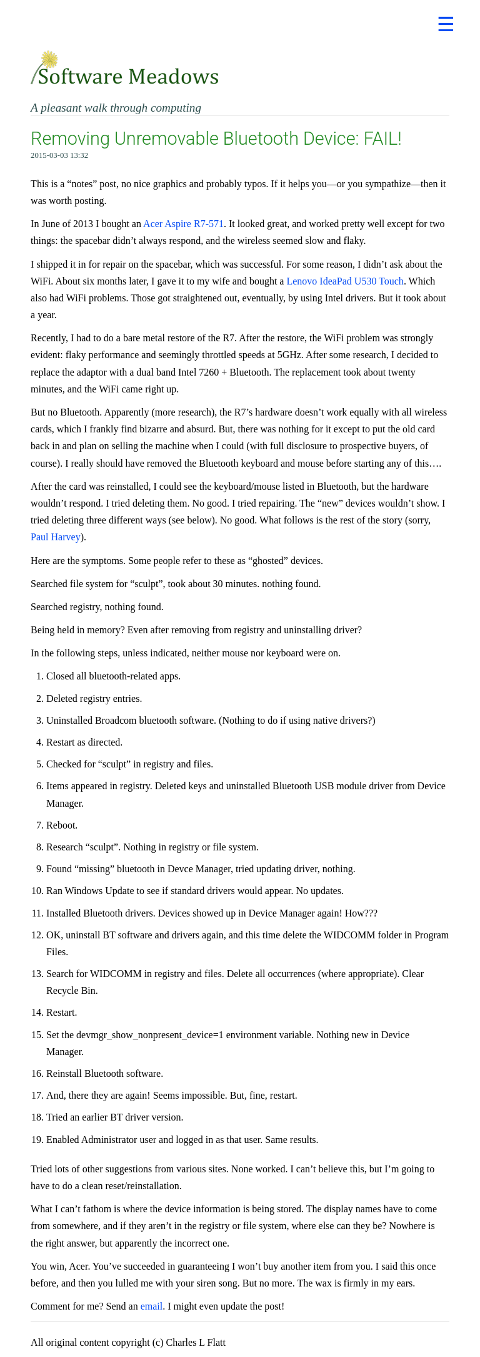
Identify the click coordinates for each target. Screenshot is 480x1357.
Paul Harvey (56, 537)
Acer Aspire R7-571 (183, 223)
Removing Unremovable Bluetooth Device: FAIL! (216, 138)
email (152, 1306)
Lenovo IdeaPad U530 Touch (344, 281)
